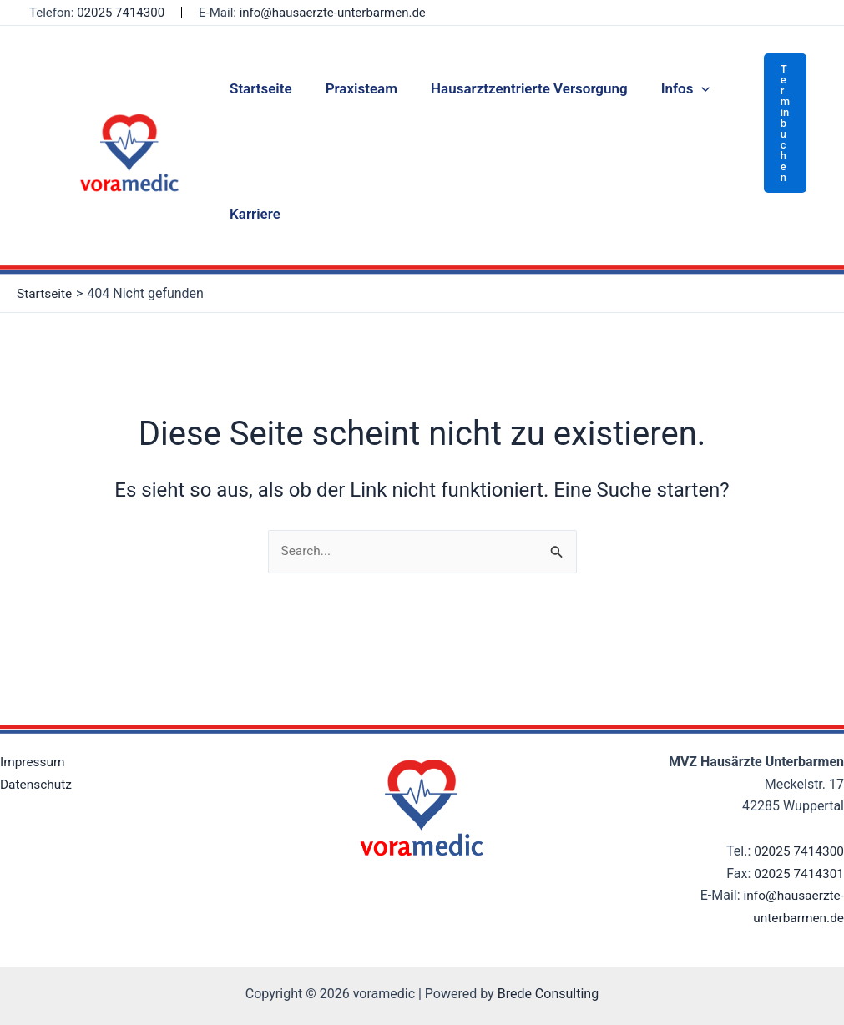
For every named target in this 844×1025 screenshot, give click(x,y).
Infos (668, 88)
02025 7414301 (797, 873)
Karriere (252, 213)
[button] (785, 123)
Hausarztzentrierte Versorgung (516, 88)
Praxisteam (354, 88)
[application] (683, 88)
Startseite (258, 88)
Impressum (34, 762)
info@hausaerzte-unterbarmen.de (333, 12)
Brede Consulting (548, 994)
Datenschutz (37, 784)
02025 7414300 (120, 12)
